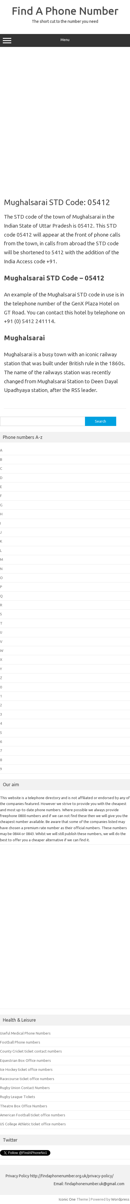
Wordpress (120, 1199)
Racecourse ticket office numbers (27, 1079)
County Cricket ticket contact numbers (31, 1051)
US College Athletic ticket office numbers (33, 1124)
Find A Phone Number (65, 11)
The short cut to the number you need (65, 21)
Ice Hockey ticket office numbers (26, 1069)
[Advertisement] (65, 120)
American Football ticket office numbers (32, 1115)
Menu (65, 40)
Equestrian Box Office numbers (25, 1060)
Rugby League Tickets (17, 1097)
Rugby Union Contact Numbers (25, 1088)
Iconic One (67, 1199)
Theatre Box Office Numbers (23, 1106)
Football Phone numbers (20, 1042)
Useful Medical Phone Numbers (25, 1033)
